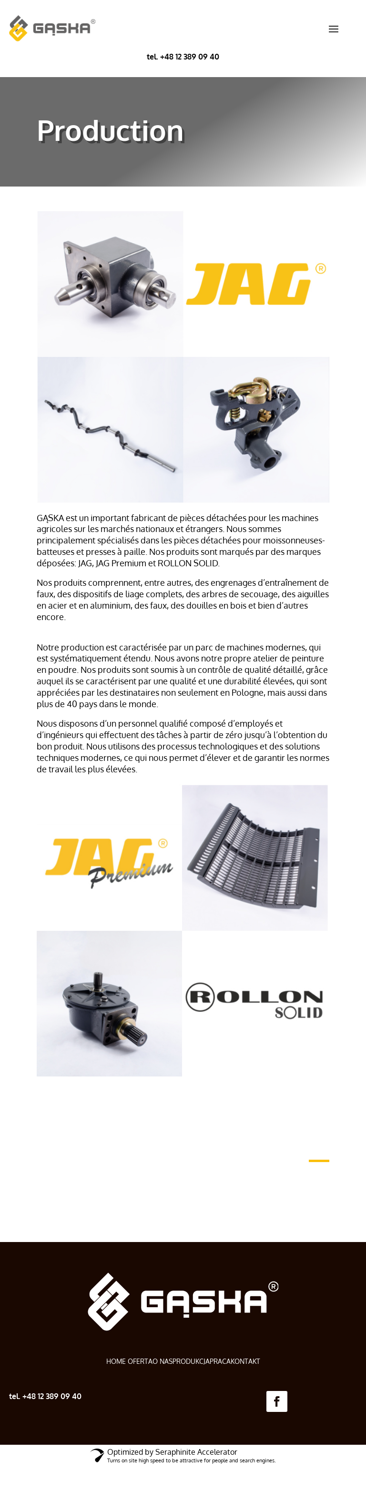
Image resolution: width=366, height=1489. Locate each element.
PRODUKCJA (191, 1361)
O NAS (162, 1361)
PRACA (220, 1361)
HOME (117, 1361)
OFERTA (140, 1361)
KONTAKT (245, 1361)
